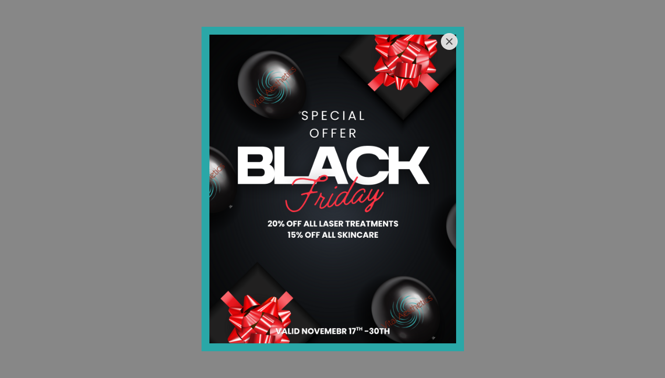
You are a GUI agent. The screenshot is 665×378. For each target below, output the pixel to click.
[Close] (449, 41)
